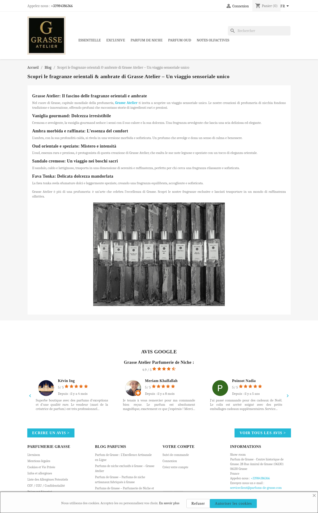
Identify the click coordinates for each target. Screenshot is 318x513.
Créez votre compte (175, 467)
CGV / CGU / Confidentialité (46, 486)
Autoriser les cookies (233, 503)
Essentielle (89, 40)
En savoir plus (169, 503)
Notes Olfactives (213, 40)
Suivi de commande (176, 455)
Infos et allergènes (40, 473)
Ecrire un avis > (51, 433)
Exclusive (115, 40)
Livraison (34, 455)
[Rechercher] (259, 31)
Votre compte (179, 447)
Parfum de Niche (146, 40)
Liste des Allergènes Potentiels (48, 479)
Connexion (170, 461)
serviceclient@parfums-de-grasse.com (256, 488)
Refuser (198, 503)
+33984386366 (62, 6)
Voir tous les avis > (263, 433)
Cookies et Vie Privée (41, 467)
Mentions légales (39, 461)
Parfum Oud (179, 40)
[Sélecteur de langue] (286, 6)
